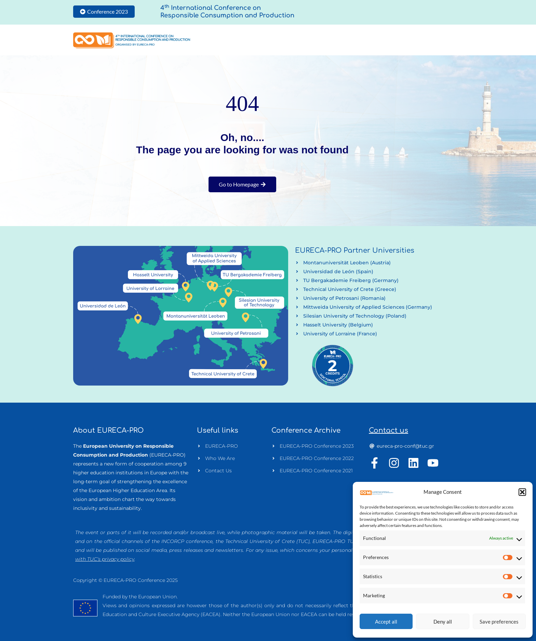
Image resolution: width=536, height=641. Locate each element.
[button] (522, 492)
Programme (391, 40)
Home (266, 40)
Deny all (442, 621)
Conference (299, 40)
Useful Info (435, 40)
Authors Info (345, 40)
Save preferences (499, 621)
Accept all (386, 621)
